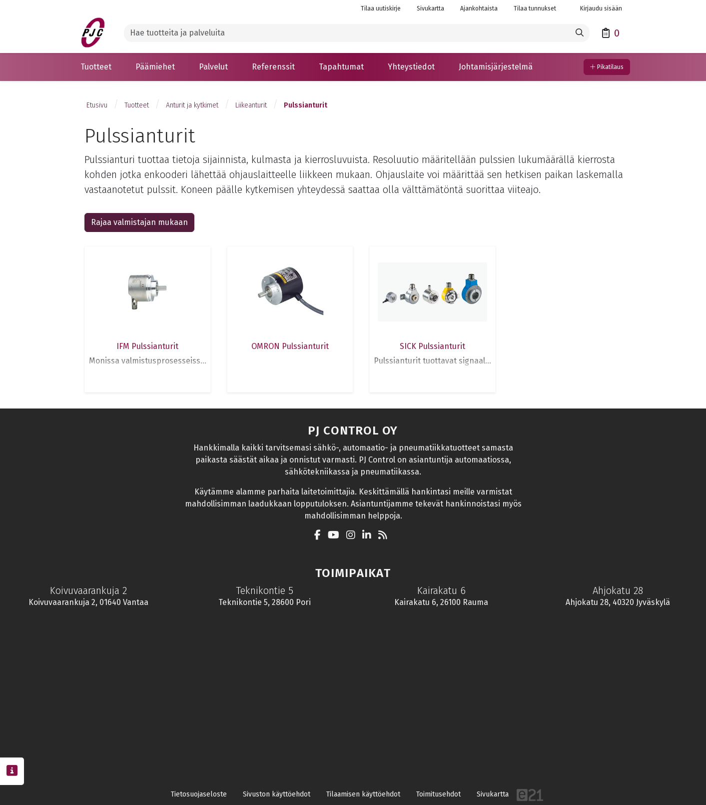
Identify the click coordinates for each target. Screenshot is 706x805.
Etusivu (96, 105)
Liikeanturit (251, 105)
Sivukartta (430, 8)
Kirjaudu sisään (597, 8)
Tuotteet (136, 105)
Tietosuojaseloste (199, 794)
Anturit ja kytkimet (192, 105)
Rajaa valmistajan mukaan (139, 222)
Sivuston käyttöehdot (276, 794)
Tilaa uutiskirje (381, 8)
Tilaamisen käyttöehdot (363, 794)
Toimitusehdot (438, 794)
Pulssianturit (305, 105)
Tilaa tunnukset (535, 8)
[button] (95, 67)
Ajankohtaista (479, 8)
